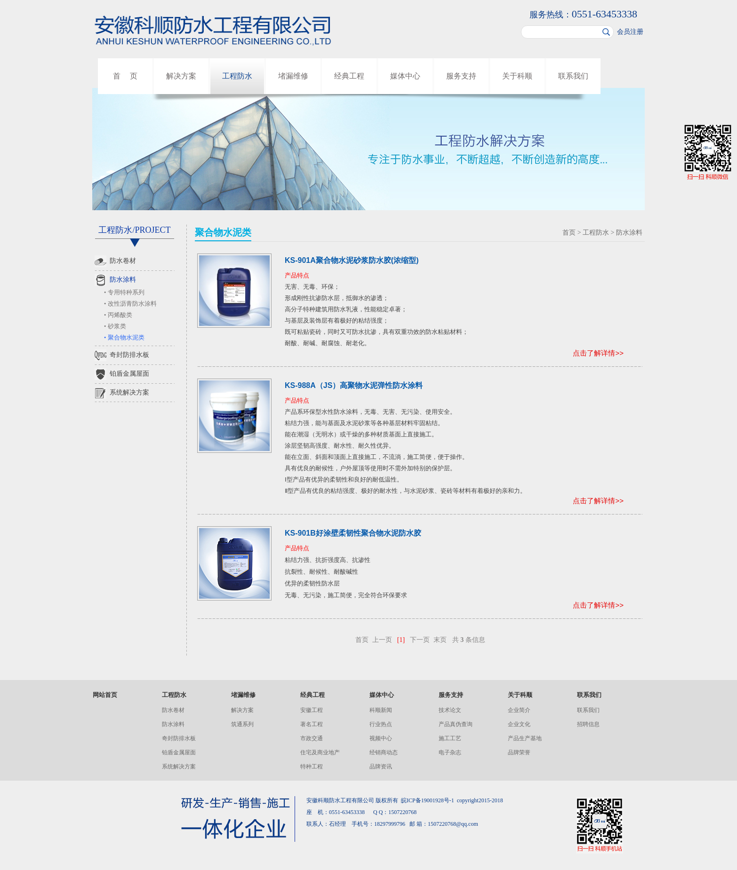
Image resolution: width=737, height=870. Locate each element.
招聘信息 (588, 724)
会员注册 (630, 31)
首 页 (125, 76)
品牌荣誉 (519, 752)
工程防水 (237, 76)
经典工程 (349, 76)
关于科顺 (517, 76)
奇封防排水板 (122, 355)
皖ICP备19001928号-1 (427, 800)
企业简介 (519, 710)
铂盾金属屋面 (122, 374)
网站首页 (105, 694)
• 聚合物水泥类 (124, 337)
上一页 (382, 639)
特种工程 (311, 766)
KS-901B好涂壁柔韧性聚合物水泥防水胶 (353, 533)
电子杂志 (450, 752)
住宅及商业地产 (320, 752)
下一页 (420, 639)
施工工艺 (450, 738)
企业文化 (519, 724)
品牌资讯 (380, 766)
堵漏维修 (293, 76)
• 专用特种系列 (124, 292)
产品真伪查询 (456, 724)
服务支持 (461, 76)
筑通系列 (242, 724)
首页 (569, 232)
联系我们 (573, 76)
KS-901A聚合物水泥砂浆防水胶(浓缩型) (351, 260)
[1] (401, 639)
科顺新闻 (380, 710)
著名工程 (311, 724)
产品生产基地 (525, 738)
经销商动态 (383, 752)
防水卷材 (115, 261)
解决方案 (181, 76)
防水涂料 (115, 280)
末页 (440, 639)
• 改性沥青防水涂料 (130, 304)
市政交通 (311, 738)
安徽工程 (311, 710)
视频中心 (380, 738)
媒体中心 (405, 76)
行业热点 (380, 724)
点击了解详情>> (598, 353)
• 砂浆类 (115, 326)
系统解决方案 (122, 393)
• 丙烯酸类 (118, 315)
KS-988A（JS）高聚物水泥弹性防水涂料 (354, 385)
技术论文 (450, 710)
